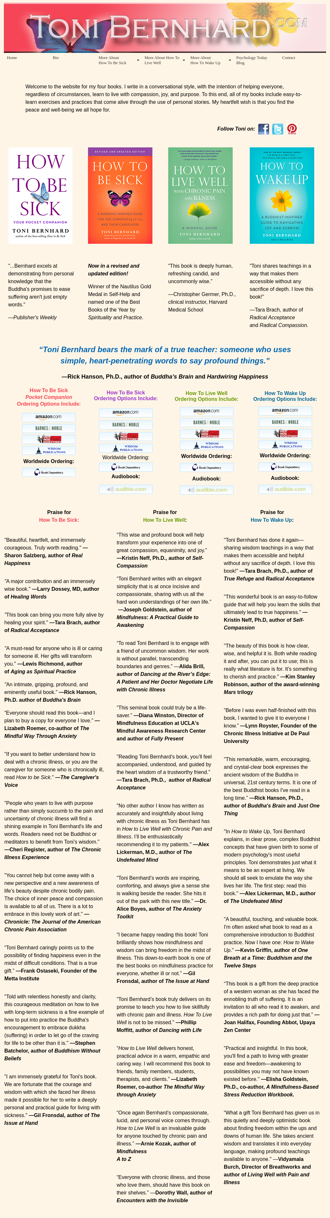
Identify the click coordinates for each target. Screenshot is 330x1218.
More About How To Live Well (161, 60)
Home (12, 57)
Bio (56, 57)
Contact (288, 57)
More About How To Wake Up (205, 60)
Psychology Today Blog (251, 60)
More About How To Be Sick (112, 60)
